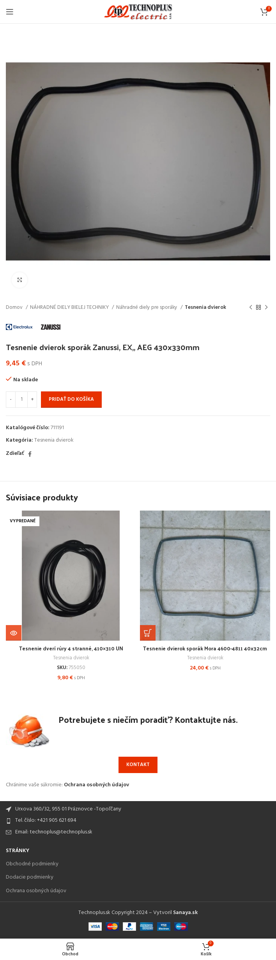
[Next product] (266, 308)
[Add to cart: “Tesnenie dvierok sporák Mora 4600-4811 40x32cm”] (148, 633)
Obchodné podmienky (32, 864)
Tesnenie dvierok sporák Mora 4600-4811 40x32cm (205, 652)
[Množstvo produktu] (21, 399)
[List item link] (138, 820)
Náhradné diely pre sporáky (147, 307)
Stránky (17, 850)
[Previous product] (251, 308)
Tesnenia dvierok (205, 307)
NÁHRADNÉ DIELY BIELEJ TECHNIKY (70, 307)
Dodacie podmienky (29, 877)
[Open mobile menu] (10, 11)
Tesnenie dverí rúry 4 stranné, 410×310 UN (71, 648)
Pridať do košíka (71, 399)
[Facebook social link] (30, 454)
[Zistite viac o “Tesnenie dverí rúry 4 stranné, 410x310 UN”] (13, 633)
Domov (15, 307)
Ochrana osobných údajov (96, 784)
